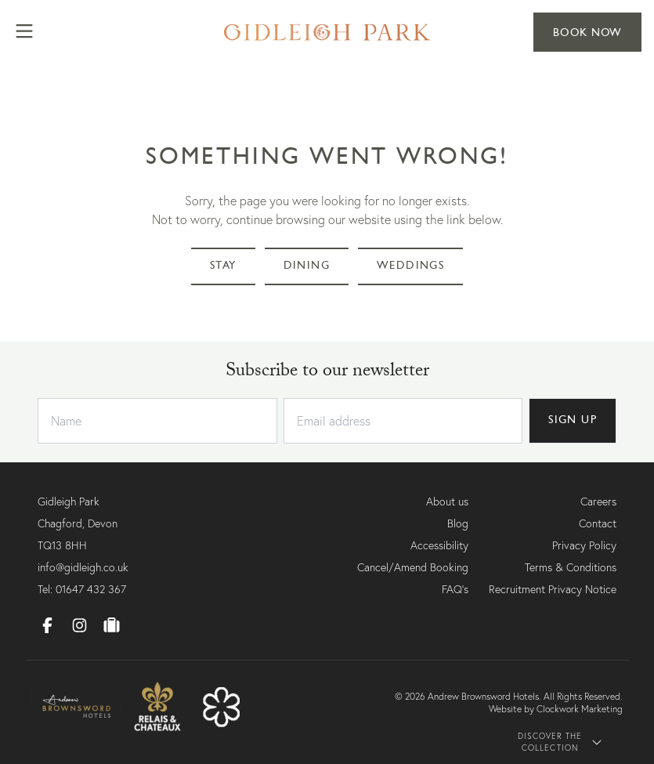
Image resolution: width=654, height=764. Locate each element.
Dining (308, 266)
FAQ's (455, 589)
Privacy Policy (584, 545)
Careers (598, 501)
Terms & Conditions (570, 567)
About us (447, 501)
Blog (457, 523)
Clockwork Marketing (580, 709)
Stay (224, 266)
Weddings (412, 266)
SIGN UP (572, 420)
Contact (597, 523)
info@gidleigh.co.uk (83, 567)
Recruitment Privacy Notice (552, 589)
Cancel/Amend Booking (412, 567)
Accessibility (439, 545)
